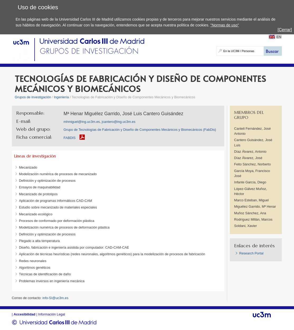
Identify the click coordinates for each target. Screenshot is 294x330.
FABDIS (70, 138)
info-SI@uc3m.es (55, 298)
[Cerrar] (285, 29)
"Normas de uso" (225, 25)
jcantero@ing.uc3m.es (119, 122)
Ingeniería (61, 97)
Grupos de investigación (33, 97)
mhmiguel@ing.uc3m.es (82, 122)
